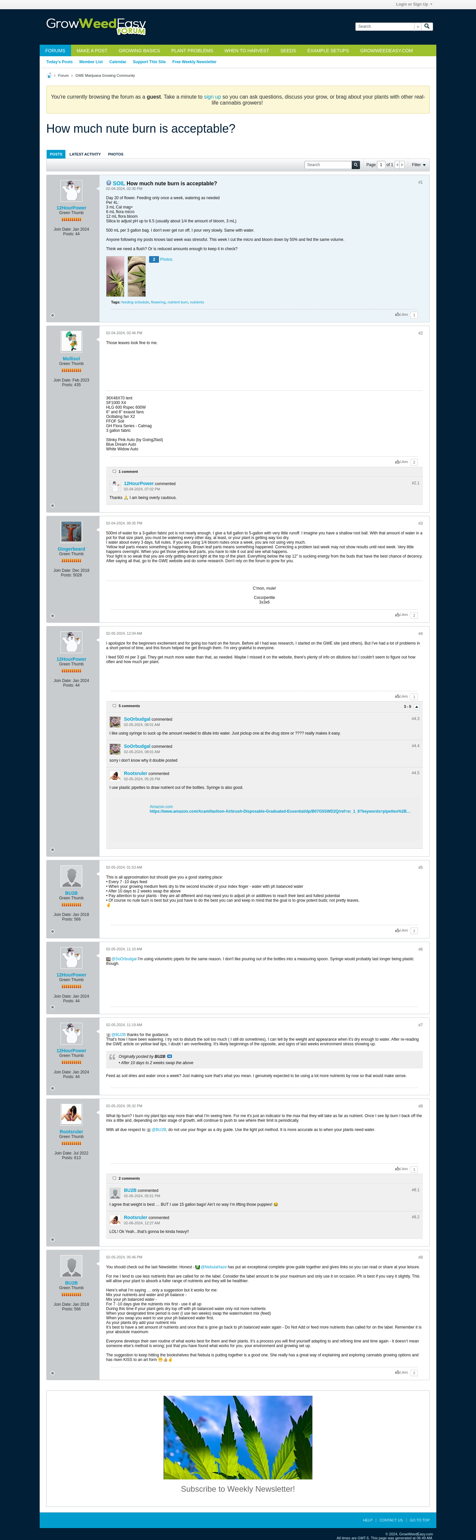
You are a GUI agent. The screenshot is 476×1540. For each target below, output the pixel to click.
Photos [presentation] (115, 154)
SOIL (119, 183)
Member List (91, 62)
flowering (158, 302)
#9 (420, 1257)
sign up (212, 97)
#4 (420, 633)
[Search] (388, 27)
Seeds (288, 50)
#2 (420, 333)
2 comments (129, 1178)
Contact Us (391, 1520)
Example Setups (328, 50)
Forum (63, 75)
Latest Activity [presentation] (85, 154)
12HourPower (71, 207)
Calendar (117, 62)
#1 (420, 182)
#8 (420, 1106)
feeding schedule (135, 302)
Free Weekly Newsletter (194, 62)
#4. (415, 718)
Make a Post (92, 50)
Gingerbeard (71, 549)
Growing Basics (139, 50)
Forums (55, 50)
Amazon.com (161, 806)
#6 (420, 949)
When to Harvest (246, 50)
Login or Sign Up (414, 4)
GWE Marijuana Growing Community (105, 75)
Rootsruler (135, 773)
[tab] (56, 154)
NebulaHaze (216, 1267)
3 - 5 (408, 707)
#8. (415, 1190)
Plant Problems (192, 50)
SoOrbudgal (137, 719)
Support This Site (149, 62)
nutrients (197, 302)
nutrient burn (178, 302)
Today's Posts (59, 62)
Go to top (420, 1520)
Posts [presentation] (56, 154)
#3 (420, 523)
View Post (169, 1056)
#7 (420, 1025)
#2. (415, 483)
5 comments (129, 706)
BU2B (71, 893)
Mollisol (71, 358)
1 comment (128, 472)
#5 (420, 867)
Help (368, 1520)
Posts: (68, 234)
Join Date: (63, 229)
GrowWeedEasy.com (386, 50)
